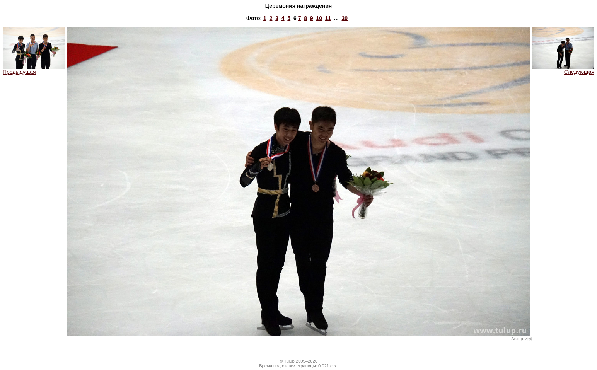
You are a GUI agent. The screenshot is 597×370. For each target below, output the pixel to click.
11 (328, 18)
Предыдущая (34, 69)
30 (345, 18)
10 (319, 18)
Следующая (563, 69)
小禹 (528, 339)
